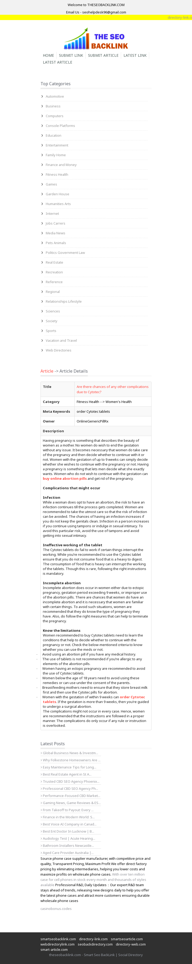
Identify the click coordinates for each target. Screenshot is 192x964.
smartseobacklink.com (58, 939)
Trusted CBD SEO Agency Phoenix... (70, 781)
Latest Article (57, 62)
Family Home (56, 155)
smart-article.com (54, 949)
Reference (54, 281)
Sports (51, 330)
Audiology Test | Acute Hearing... (68, 838)
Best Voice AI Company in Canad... (69, 824)
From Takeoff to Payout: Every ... (67, 810)
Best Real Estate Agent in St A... (66, 774)
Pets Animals (56, 242)
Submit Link (71, 55)
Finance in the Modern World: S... (68, 817)
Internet (52, 213)
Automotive (55, 96)
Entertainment (57, 145)
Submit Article (103, 55)
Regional (53, 291)
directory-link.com (93, 939)
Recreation (54, 272)
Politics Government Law (65, 252)
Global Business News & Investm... (69, 753)
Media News (55, 233)
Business (53, 106)
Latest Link (135, 55)
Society (51, 321)
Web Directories (58, 350)
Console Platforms (60, 125)
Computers (54, 115)
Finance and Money (61, 164)
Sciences (53, 311)
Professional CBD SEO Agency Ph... (69, 788)
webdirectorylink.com (57, 944)
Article (46, 371)
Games (51, 184)
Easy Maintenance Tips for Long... (68, 767)
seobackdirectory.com (95, 944)
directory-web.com (131, 944)
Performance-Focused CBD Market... (70, 795)
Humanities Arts (58, 203)
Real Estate (54, 262)
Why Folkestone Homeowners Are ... (70, 760)
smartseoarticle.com (127, 939)
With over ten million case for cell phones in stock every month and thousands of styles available (93, 879)
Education (53, 135)
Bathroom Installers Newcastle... (67, 845)
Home (48, 55)
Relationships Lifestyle (64, 301)
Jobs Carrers (55, 223)
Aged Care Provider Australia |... (67, 852)
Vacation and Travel (61, 340)
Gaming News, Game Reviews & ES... (71, 802)
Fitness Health (57, 174)
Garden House (57, 194)
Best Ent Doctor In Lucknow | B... (67, 831)
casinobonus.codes (56, 908)
